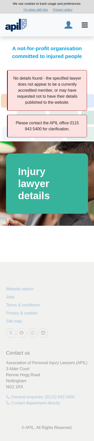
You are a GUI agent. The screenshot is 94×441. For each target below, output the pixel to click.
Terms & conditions (23, 305)
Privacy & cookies (22, 313)
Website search (20, 289)
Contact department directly (33, 403)
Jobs (10, 297)
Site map (14, 321)
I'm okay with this (36, 10)
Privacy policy (62, 10)
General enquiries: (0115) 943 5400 (40, 397)
